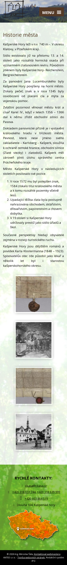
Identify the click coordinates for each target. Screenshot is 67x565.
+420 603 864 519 (36, 499)
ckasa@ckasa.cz (33, 486)
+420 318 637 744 (24, 492)
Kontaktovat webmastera (47, 554)
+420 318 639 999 (48, 492)
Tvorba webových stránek (31, 557)
